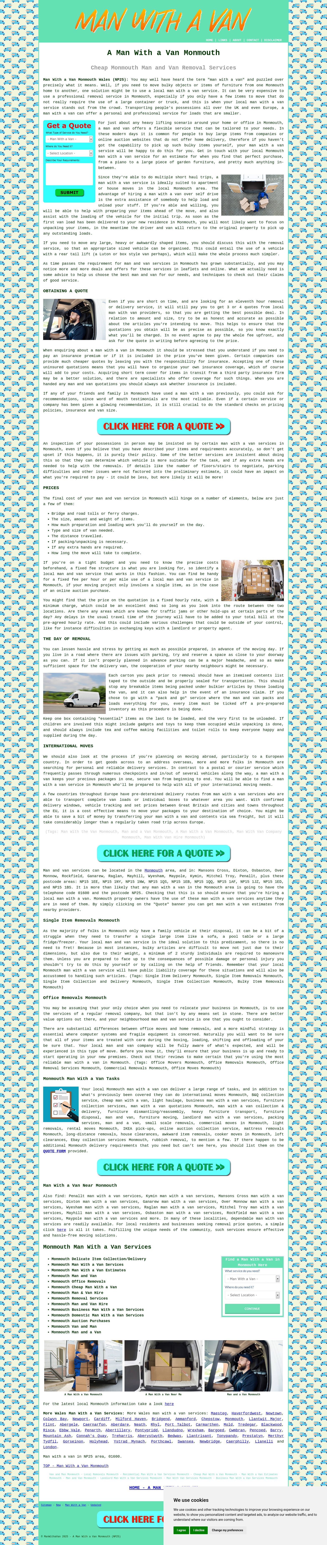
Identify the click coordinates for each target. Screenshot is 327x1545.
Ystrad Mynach (129, 1441)
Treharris (122, 1436)
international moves (204, 1095)
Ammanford (185, 1419)
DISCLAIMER (273, 40)
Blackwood (271, 1425)
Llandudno (172, 1430)
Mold (228, 1425)
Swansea (186, 1441)
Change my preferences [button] (227, 1530)
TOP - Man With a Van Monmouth (75, 1466)
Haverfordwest (246, 1413)
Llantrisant (199, 1436)
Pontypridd (146, 1430)
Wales (144, 1413)
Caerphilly (237, 1441)
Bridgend (161, 1419)
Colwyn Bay (55, 1419)
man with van (123, 313)
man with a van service (89, 970)
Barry (276, 1430)
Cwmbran (237, 1430)
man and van (116, 128)
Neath (139, 1425)
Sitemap (46, 1505)
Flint (48, 1425)
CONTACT (253, 40)
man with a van (183, 91)
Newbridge (210, 1441)
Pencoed (257, 1430)
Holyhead (98, 1441)
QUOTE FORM (54, 1151)
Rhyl (155, 1425)
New (58, 1505)
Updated (96, 1505)
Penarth (93, 1430)
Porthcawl (161, 1441)
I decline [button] (198, 1530)
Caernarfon (94, 1425)
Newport (80, 1419)
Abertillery (118, 1430)
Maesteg (219, 1413)
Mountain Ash (57, 1436)
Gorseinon (73, 1441)
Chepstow (210, 1419)
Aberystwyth (150, 1436)
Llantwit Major (265, 1419)
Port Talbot (178, 1425)
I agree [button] (181, 1530)
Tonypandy (227, 1436)
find (59, 1196)
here (61, 1230)
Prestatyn (252, 1436)
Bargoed (216, 1430)
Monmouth (153, 870)
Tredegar (247, 1425)
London (50, 1447)
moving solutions (97, 1235)
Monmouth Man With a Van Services (97, 1247)
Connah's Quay (92, 1436)
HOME (209, 40)
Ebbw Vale (69, 1430)
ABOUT (237, 40)
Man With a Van (75, 1505)
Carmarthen (207, 1425)
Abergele (69, 1425)
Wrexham (196, 1430)
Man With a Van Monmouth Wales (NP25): (85, 80)
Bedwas (174, 1436)
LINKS (222, 40)
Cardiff (102, 1419)
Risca (48, 1430)
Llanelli (264, 1441)
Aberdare (120, 1425)
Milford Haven (131, 1419)
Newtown (274, 1413)
